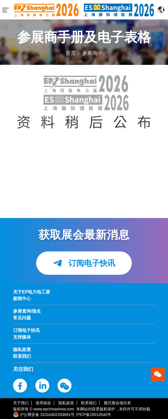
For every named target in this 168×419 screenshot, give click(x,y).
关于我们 (21, 403)
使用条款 (43, 403)
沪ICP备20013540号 (93, 414)
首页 (71, 53)
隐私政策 (66, 403)
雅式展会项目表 (117, 403)
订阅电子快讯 (84, 263)
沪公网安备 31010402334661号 (47, 414)
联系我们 (89, 403)
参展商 (89, 53)
